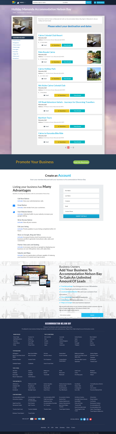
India (91, 340)
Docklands (15, 389)
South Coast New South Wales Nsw (81, 355)
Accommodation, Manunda (24, 12)
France (61, 338)
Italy (45, 338)
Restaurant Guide (17, 404)
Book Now (56, 45)
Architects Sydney (79, 396)
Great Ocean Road (48, 363)
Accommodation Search (19, 396)
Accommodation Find (95, 406)
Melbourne (46, 370)
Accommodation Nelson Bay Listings (89, 432)
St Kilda (15, 387)
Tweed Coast (93, 361)
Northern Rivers (48, 355)
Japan (45, 344)
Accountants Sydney (64, 396)
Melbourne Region (79, 353)
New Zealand (93, 336)
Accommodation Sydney (34, 396)
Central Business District (96, 383)
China (68, 427)
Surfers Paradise (48, 383)
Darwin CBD (47, 385)
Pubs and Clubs (79, 402)
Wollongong (93, 372)
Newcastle (62, 372)
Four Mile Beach (63, 389)
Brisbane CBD (62, 385)
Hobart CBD (78, 385)
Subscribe (30, 342)
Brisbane (92, 370)
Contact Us (31, 336)
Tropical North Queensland (62, 359)
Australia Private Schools (81, 398)
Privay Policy (31, 344)
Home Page (16, 336)
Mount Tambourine (17, 376)
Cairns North (16, 40)
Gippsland (77, 361)
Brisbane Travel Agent (18, 412)
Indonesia (62, 344)
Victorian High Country (80, 359)
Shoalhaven (93, 359)
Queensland (62, 353)
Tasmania (92, 357)
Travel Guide (31, 412)
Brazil (76, 340)
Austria (92, 342)
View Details (67, 45)
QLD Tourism (31, 404)
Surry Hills (77, 389)
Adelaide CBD (16, 385)
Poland (61, 342)
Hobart (92, 374)
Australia (62, 336)
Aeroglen (15, 49)
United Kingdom (64, 340)
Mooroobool (16, 45)
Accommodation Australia (50, 402)
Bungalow (16, 42)
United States (78, 336)
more (72, 147)
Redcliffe (30, 374)
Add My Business (81, 162)
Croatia (46, 340)
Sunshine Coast (94, 355)
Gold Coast (77, 370)
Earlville (15, 51)
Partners (15, 340)
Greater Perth (31, 359)
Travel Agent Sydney (64, 408)
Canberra (30, 372)
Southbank (77, 383)
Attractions (93, 396)
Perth (60, 370)
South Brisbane (63, 387)
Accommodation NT (95, 404)
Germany (92, 338)
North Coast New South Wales (19, 355)
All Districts (16, 383)
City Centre (93, 387)
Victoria (46, 353)
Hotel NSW (77, 400)
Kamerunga (16, 47)
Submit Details (81, 215)
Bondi (91, 385)
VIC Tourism (47, 404)
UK (48, 427)
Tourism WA (78, 404)
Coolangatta (78, 387)
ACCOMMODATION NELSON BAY (58, 323)
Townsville (46, 374)
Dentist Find (62, 398)
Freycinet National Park (96, 389)
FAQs (14, 344)
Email (44, 45)
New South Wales (32, 353)
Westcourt (16, 56)
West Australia (32, 355)
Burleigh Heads (32, 389)
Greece (46, 342)
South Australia (63, 355)
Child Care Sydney (48, 398)
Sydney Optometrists (64, 402)
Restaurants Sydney (95, 402)
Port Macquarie (78, 374)
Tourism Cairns (47, 408)
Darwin (45, 372)
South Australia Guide (80, 406)
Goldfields (30, 363)
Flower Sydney (94, 398)
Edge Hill (15, 54)
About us (30, 338)
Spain (76, 338)
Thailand (77, 344)
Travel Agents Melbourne (96, 410)
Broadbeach (31, 385)
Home (14, 12)
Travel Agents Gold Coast (80, 409)
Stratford (15, 58)
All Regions (15, 353)
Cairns (76, 372)
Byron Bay (15, 374)
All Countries (47, 336)
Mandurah (61, 374)
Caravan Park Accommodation (32, 399)
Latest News (16, 342)
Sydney (30, 370)
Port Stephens (47, 359)
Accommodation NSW (49, 396)
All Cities (15, 370)
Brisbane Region (17, 359)
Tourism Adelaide (32, 408)
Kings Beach (47, 387)
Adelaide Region (17, 363)
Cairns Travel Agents (95, 408)
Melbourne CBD (32, 383)
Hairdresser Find (48, 400)
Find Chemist (31, 402)
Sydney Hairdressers (64, 400)
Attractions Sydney (18, 398)
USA (52, 427)
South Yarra (47, 389)
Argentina (92, 344)
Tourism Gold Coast (18, 408)
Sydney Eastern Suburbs (65, 383)
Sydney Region (94, 353)
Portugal (77, 342)
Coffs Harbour (31, 376)
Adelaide (15, 372)
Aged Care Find (16, 402)
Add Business (100, 2)
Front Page (31, 340)
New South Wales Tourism (63, 405)
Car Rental (93, 400)
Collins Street (31, 387)
